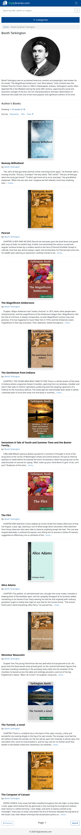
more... (11, 183)
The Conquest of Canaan (15, 794)
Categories (40, 19)
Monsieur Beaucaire (13, 654)
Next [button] (75, 823)
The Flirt (6, 515)
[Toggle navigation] (76, 3)
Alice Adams (8, 585)
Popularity (14, 114)
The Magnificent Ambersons (17, 302)
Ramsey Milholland (12, 163)
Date (30, 114)
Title (23, 114)
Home (6, 27)
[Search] (38, 10)
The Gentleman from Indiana (18, 372)
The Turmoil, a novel (13, 724)
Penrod (5, 233)
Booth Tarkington (12, 167)
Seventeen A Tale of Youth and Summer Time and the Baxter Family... (36, 444)
